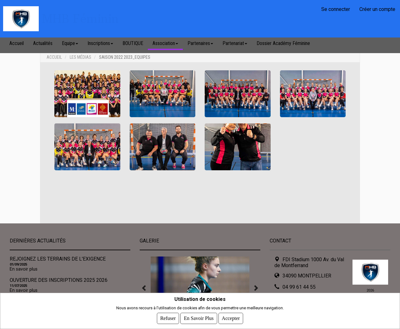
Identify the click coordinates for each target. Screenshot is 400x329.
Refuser (168, 318)
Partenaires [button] (200, 43)
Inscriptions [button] (100, 43)
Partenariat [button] (234, 43)
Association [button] (165, 43)
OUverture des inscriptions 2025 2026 (59, 280)
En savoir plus (24, 269)
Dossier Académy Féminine (283, 43)
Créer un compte (377, 9)
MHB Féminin (80, 19)
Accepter (231, 318)
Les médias (80, 57)
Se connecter (335, 9)
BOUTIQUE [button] (132, 43)
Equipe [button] (70, 43)
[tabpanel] (200, 288)
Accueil (16, 43)
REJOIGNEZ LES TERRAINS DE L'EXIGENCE (58, 259)
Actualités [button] (42, 43)
